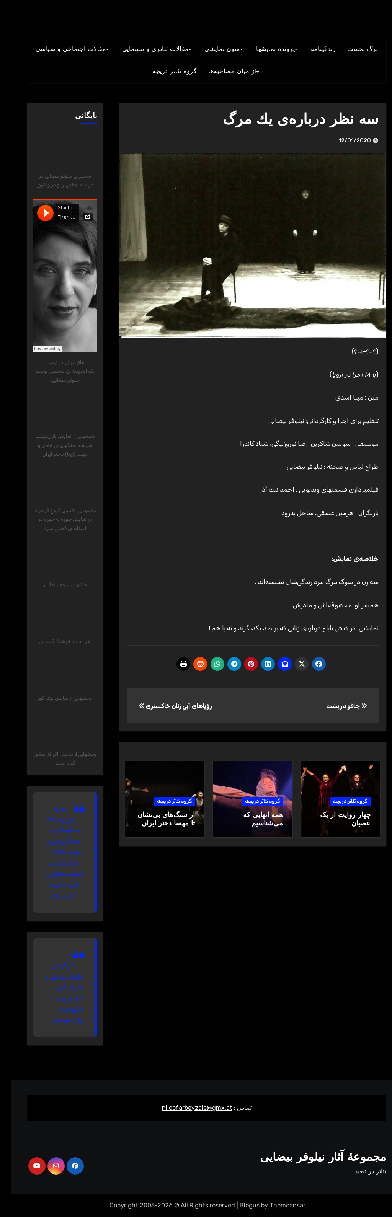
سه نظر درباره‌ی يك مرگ (290, 120)
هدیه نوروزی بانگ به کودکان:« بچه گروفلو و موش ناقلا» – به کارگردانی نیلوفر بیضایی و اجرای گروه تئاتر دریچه (53, 852)
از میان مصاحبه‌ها (222, 72)
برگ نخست (351, 49)
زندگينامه (312, 49)
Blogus (239, 1205)
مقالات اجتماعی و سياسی (60, 49)
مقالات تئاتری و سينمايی (144, 49)
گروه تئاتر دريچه (164, 72)
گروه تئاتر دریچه (339, 801)
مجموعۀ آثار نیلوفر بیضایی (312, 1158)
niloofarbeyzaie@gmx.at (186, 1107)
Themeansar (277, 1205)
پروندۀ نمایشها (264, 49)
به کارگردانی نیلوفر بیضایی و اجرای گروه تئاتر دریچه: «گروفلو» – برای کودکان (54, 987)
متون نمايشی (212, 49)
